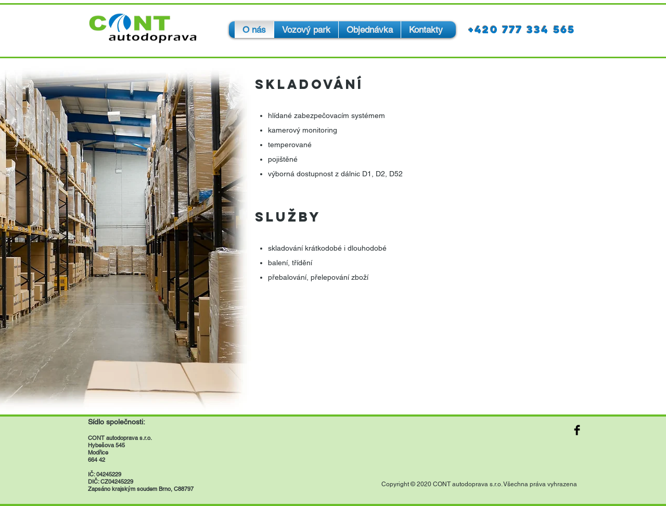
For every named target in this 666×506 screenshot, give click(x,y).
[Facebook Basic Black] (577, 430)
